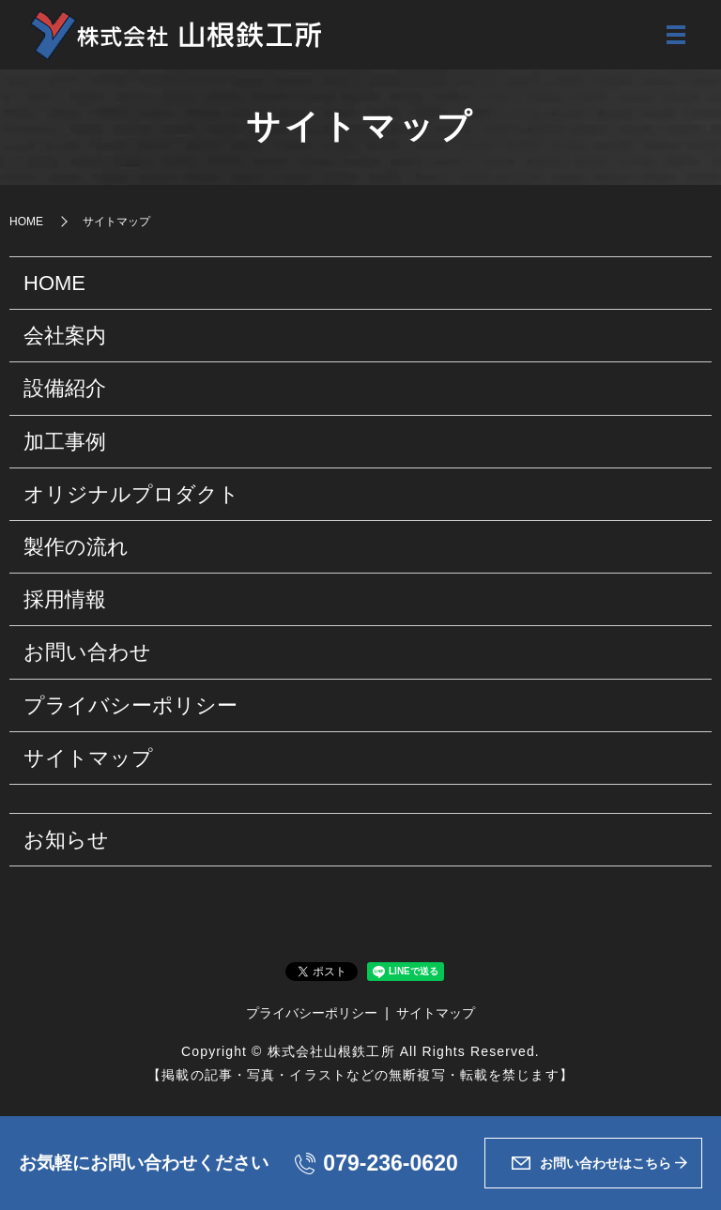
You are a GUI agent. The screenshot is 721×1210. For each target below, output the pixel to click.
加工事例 (64, 443)
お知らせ (66, 841)
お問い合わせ (87, 654)
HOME (26, 222)
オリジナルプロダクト (131, 496)
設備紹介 (64, 390)
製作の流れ (76, 548)
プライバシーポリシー (130, 706)
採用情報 (64, 601)
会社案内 (64, 337)
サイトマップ (88, 760)
